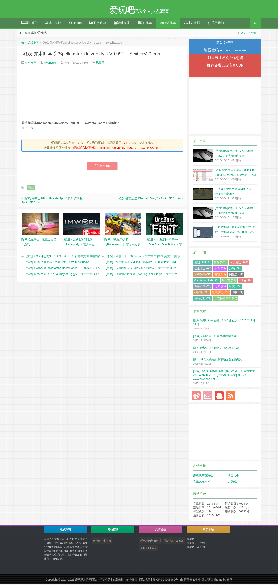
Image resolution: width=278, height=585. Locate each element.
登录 (243, 33)
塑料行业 (122, 23)
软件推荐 (145, 23)
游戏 (31, 188)
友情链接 (131, 580)
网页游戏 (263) (239, 263)
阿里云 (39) (236, 275)
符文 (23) (234, 286)
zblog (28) (245, 280)
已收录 (100, 63)
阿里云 (97, 541)
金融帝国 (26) (202, 286)
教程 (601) (220, 263)
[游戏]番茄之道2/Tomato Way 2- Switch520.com (149, 199)
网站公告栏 (225, 43)
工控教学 (97, 23)
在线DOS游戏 (201, 482)
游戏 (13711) (202, 263)
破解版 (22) (201, 292)
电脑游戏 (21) (220, 292)
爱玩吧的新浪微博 (150, 541)
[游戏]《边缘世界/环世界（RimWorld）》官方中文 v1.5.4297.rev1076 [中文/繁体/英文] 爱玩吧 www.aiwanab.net (224, 375)
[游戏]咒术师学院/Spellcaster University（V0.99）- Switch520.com (91, 54)
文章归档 (118, 580)
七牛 (198, 580)
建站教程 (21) (202, 298)
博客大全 (233, 476)
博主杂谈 (53, 23)
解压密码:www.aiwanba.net (225, 51)
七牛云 (107, 541)
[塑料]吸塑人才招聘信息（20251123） (216, 348)
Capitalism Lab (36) (206, 280)
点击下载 (27, 128)
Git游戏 (232, 482)
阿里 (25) (220, 286)
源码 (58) (234, 269)
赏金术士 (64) (202, 269)
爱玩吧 (79, 580)
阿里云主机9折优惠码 (225, 58)
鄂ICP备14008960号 (165, 580)
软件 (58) (220, 269)
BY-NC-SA (129, 143)
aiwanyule (49, 63)
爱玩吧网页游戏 (203, 476)
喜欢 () (102, 166)
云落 (229, 580)
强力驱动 (207, 580)
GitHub (75, 23)
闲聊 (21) (237, 292)
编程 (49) (220, 275)
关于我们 (216, 23)
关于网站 (91, 580)
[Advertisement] (102, 94)
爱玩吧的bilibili (148, 548)
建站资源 (192, 23)
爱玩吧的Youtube (174, 541)
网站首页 (29, 23)
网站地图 (144, 580)
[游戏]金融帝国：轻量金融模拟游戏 (215, 336)
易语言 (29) (229, 280)
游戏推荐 (168, 23)
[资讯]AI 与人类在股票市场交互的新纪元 (218, 360)
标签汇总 (104, 580)
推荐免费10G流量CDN (225, 66)
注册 (254, 33)
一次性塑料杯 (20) (226, 298)
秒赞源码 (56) (202, 275)
